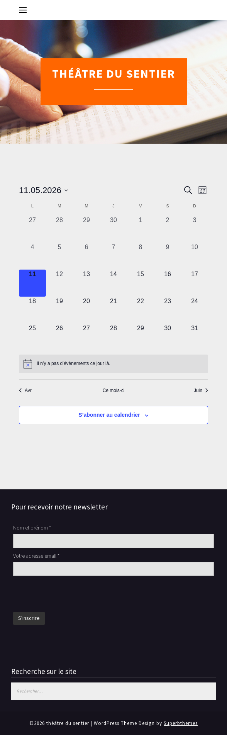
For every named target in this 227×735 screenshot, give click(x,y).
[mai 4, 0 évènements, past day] (32, 256)
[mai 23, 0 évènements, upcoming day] (167, 310)
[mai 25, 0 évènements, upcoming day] (32, 337)
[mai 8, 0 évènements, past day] (140, 256)
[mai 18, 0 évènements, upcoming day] (32, 310)
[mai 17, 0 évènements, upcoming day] (194, 283)
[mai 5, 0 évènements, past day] (59, 256)
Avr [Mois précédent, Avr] (25, 390)
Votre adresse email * (36, 555)
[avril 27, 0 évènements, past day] (32, 229)
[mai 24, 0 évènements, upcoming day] (194, 310)
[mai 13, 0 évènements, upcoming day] (86, 283)
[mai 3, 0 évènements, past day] (194, 229)
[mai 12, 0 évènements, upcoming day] (59, 283)
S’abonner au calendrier (109, 415)
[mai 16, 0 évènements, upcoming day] (167, 283)
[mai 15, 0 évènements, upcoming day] (140, 283)
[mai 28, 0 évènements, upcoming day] (113, 337)
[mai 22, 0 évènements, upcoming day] (140, 310)
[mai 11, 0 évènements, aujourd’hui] (32, 283)
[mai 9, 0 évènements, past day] (167, 256)
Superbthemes (181, 723)
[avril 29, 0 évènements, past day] (86, 229)
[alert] (113, 364)
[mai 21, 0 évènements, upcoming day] (113, 310)
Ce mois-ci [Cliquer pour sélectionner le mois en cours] (114, 390)
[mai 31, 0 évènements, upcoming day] (194, 337)
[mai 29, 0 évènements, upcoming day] (140, 337)
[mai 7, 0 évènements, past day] (113, 256)
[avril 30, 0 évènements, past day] (113, 229)
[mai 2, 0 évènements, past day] (167, 229)
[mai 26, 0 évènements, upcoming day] (59, 337)
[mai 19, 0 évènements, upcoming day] (59, 310)
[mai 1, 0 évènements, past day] (140, 229)
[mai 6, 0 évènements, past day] (86, 256)
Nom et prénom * (32, 527)
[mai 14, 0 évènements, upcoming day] (113, 283)
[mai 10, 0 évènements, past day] (194, 256)
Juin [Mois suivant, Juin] (201, 390)
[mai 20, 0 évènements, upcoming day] (86, 310)
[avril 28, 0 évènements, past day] (59, 229)
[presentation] (71, 595)
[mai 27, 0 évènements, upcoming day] (86, 337)
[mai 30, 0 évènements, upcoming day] (167, 337)
